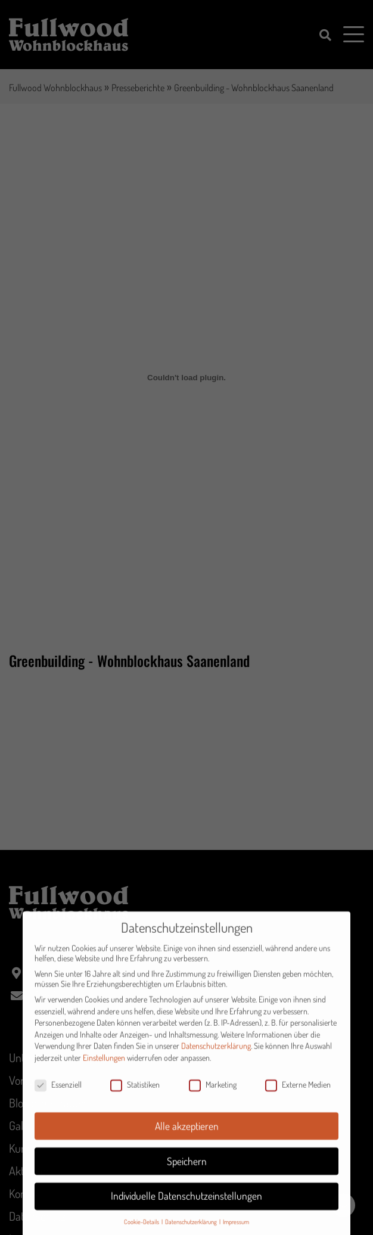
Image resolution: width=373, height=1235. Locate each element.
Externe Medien (298, 1094)
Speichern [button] (187, 1170)
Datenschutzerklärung (216, 1055)
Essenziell (58, 1094)
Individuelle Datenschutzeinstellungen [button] (186, 1205)
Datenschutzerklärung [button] (191, 1231)
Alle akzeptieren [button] (187, 1134)
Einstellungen (104, 1067)
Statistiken (135, 1094)
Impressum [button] (236, 1231)
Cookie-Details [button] (142, 1231)
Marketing (213, 1094)
